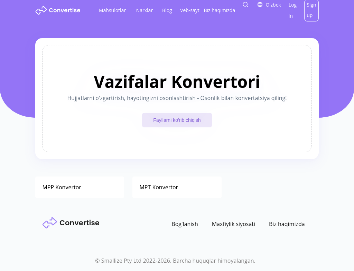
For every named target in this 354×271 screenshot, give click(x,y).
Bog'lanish (184, 224)
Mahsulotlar (112, 10)
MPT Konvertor (158, 187)
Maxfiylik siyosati (233, 224)
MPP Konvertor (61, 187)
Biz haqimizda (219, 10)
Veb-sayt (189, 10)
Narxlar (144, 10)
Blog (167, 10)
